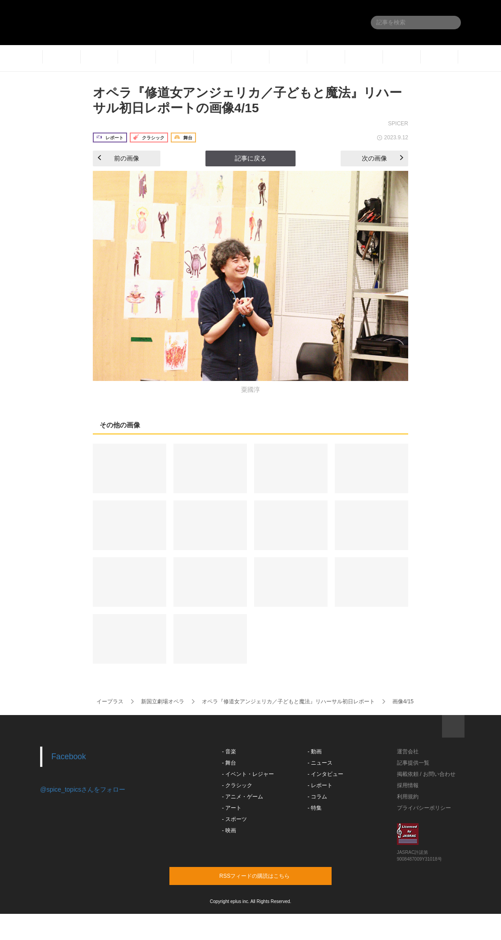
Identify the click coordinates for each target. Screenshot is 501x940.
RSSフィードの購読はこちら (267, 875)
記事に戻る (250, 158)
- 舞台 (229, 763)
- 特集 (315, 808)
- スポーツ (234, 819)
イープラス (109, 701)
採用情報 (408, 785)
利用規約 (408, 796)
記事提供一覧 (413, 763)
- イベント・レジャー (248, 774)
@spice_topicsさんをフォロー (82, 789)
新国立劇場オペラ (162, 701)
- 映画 (229, 830)
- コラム (317, 796)
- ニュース (320, 763)
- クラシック (237, 785)
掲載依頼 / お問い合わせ (426, 774)
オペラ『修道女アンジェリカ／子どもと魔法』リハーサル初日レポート (288, 701)
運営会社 (408, 751)
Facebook (68, 756)
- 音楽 (229, 751)
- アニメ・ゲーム (242, 796)
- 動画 (315, 751)
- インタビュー (325, 774)
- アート (231, 808)
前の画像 (118, 158)
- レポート (320, 785)
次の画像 (382, 158)
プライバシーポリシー (424, 808)
